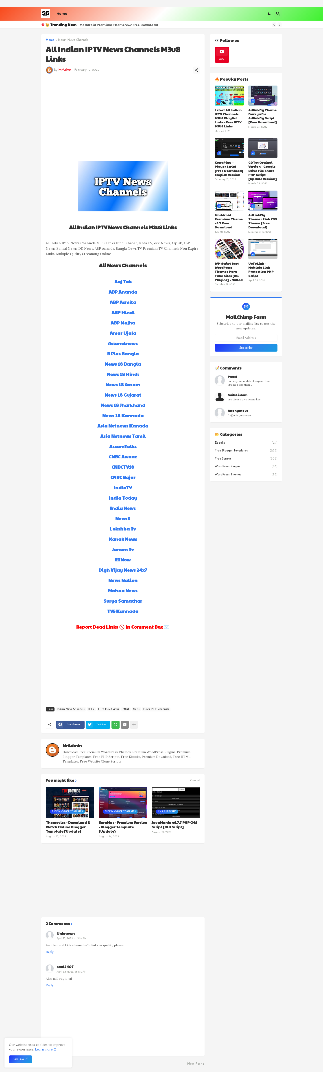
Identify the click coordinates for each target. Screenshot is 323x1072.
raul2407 (65, 966)
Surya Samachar (123, 601)
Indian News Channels (73, 40)
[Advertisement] (123, 114)
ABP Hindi (122, 312)
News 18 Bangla (123, 364)
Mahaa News (122, 590)
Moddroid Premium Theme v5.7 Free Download (119, 25)
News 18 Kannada (123, 415)
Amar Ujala (123, 333)
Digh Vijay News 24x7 (122, 570)
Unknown (66, 933)
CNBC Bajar (122, 477)
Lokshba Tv (123, 529)
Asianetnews (123, 343)
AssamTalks (123, 446)
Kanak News (123, 539)
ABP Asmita (123, 302)
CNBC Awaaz (123, 456)
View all (195, 780)
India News (123, 508)
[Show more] (134, 725)
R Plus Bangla (123, 353)
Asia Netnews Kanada (122, 426)
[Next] (279, 24)
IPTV (91, 709)
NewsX (122, 518)
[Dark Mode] (269, 13)
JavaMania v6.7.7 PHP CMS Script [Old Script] (174, 824)
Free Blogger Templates (246, 451)
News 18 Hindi (123, 374)
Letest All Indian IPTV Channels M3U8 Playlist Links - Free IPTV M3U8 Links (228, 118)
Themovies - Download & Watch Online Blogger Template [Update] (68, 827)
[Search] (278, 13)
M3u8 (126, 709)
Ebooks (246, 443)
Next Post (194, 1064)
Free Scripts (246, 459)
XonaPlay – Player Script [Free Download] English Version (229, 168)
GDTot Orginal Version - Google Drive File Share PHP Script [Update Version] (262, 170)
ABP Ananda (123, 292)
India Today (123, 498)
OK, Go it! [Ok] (20, 1059)
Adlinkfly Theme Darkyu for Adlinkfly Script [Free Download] (262, 116)
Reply (50, 952)
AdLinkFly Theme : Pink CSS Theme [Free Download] (262, 221)
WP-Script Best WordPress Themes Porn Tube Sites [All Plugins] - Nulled (228, 271)
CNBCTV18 (122, 467)
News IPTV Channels (156, 709)
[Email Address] (246, 338)
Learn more (44, 1049)
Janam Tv (123, 549)
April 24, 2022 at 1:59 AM (72, 972)
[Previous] (274, 24)
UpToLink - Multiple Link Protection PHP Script (261, 269)
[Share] (196, 70)
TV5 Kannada (122, 611)
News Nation (122, 580)
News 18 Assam (123, 384)
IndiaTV (123, 487)
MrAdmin (72, 745)
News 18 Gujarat (123, 395)
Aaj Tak (122, 281)
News (136, 709)
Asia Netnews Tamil (123, 436)
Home (62, 13)
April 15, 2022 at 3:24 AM (72, 938)
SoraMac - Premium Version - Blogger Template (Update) (123, 827)
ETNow (123, 559)
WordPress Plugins (246, 466)
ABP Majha (123, 323)
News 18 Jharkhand (123, 405)
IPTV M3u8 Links (108, 709)
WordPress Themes (246, 475)
